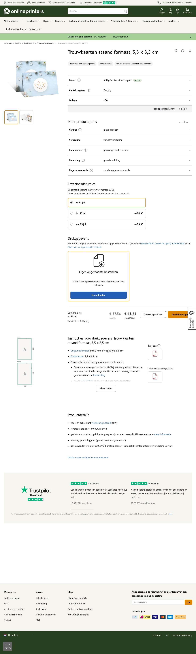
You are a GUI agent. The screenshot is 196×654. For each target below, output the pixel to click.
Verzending (41, 603)
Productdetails (105, 63)
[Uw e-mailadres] (158, 602)
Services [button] (34, 29)
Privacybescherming (182, 635)
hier (170, 514)
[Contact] (7, 646)
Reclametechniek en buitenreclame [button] (87, 20)
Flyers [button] (46, 20)
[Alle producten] (14, 21)
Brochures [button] (32, 20)
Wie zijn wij (10, 591)
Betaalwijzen (42, 598)
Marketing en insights (78, 614)
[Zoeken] (95, 11)
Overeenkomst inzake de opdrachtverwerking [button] (162, 243)
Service (39, 591)
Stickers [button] (172, 20)
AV (167, 635)
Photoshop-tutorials (77, 598)
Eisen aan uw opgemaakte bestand (84, 247)
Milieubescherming (13, 614)
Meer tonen (106, 388)
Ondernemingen (11, 598)
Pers (6, 603)
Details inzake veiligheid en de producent (133, 63)
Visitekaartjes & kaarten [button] (123, 20)
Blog (70, 591)
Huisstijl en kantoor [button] (152, 20)
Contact (7, 620)
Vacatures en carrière (14, 609)
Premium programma (46, 614)
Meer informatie (120, 36)
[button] (34, 78)
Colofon (157, 635)
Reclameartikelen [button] (15, 29)
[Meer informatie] (79, 80)
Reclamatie (41, 609)
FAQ (38, 620)
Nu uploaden (99, 295)
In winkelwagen (180, 314)
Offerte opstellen (153, 314)
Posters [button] (59, 20)
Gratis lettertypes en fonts (80, 609)
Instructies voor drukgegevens (82, 63)
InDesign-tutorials (76, 603)
